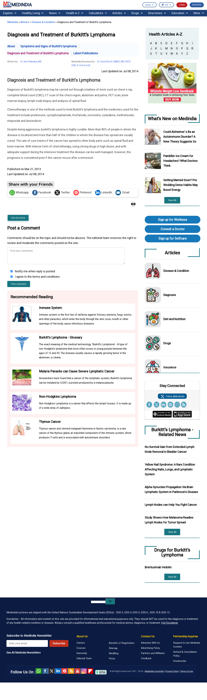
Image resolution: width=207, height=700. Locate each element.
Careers (80, 642)
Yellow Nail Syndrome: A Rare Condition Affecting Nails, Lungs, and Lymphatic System (170, 469)
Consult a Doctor (173, 229)
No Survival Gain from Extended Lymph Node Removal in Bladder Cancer (169, 449)
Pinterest (82, 192)
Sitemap (113, 648)
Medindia (12, 22)
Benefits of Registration (121, 643)
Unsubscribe (179, 661)
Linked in (58, 671)
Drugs (137, 13)
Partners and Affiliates (153, 653)
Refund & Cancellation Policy (185, 653)
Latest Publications (85, 53)
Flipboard (90, 671)
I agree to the (37, 276)
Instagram (84, 671)
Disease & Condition (43, 22)
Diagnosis (169, 295)
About (11, 46)
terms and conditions (46, 276)
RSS (71, 671)
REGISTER (196, 5)
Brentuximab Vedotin (158, 567)
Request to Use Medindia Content (186, 644)
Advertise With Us (150, 642)
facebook (45, 671)
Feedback (146, 658)
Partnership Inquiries (185, 636)
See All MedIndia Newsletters (23, 652)
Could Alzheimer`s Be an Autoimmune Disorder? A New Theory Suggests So (179, 136)
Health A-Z (74, 13)
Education (180, 13)
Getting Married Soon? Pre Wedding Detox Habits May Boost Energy (180, 184)
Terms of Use (186, 671)
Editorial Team (84, 658)
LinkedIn (103, 192)
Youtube (77, 671)
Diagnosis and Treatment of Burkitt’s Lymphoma (38, 53)
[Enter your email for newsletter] (27, 643)
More (199, 13)
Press (112, 658)
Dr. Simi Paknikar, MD (31, 61)
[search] (98, 602)
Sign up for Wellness (172, 220)
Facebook (41, 192)
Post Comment (18, 284)
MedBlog (113, 653)
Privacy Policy (172, 671)
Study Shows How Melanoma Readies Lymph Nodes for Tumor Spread (169, 520)
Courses (81, 648)
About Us (81, 636)
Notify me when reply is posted (34, 271)
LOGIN (182, 5)
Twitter (62, 192)
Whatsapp (19, 192)
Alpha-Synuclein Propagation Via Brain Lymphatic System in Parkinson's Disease (171, 489)
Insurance (169, 367)
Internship (81, 653)
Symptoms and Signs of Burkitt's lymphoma (48, 46)
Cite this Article (18, 218)
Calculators (98, 13)
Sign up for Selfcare (172, 238)
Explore (9, 13)
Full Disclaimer (169, 622)
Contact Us (147, 636)
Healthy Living (33, 13)
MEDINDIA (17, 5)
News (54, 13)
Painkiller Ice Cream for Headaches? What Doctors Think (180, 160)
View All (172, 200)
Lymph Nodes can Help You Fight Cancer (171, 504)
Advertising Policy (150, 648)
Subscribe (59, 643)
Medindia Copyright (154, 671)
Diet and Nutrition (174, 319)
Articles (119, 13)
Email (122, 192)
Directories (157, 13)
